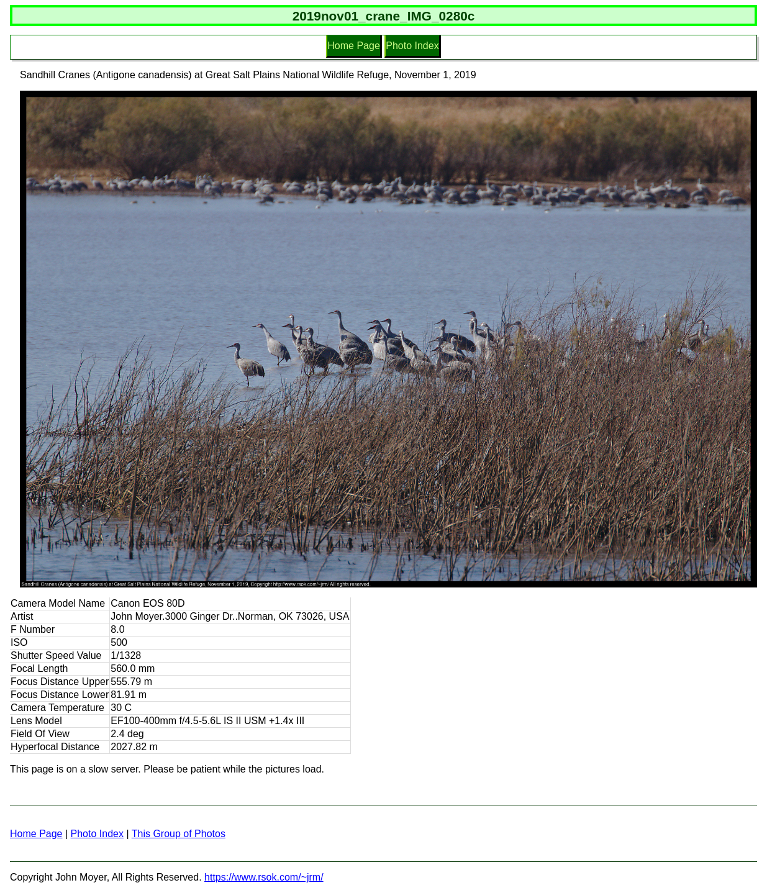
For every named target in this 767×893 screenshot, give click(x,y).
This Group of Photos (178, 833)
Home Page (353, 45)
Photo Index (412, 45)
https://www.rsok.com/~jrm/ (264, 877)
